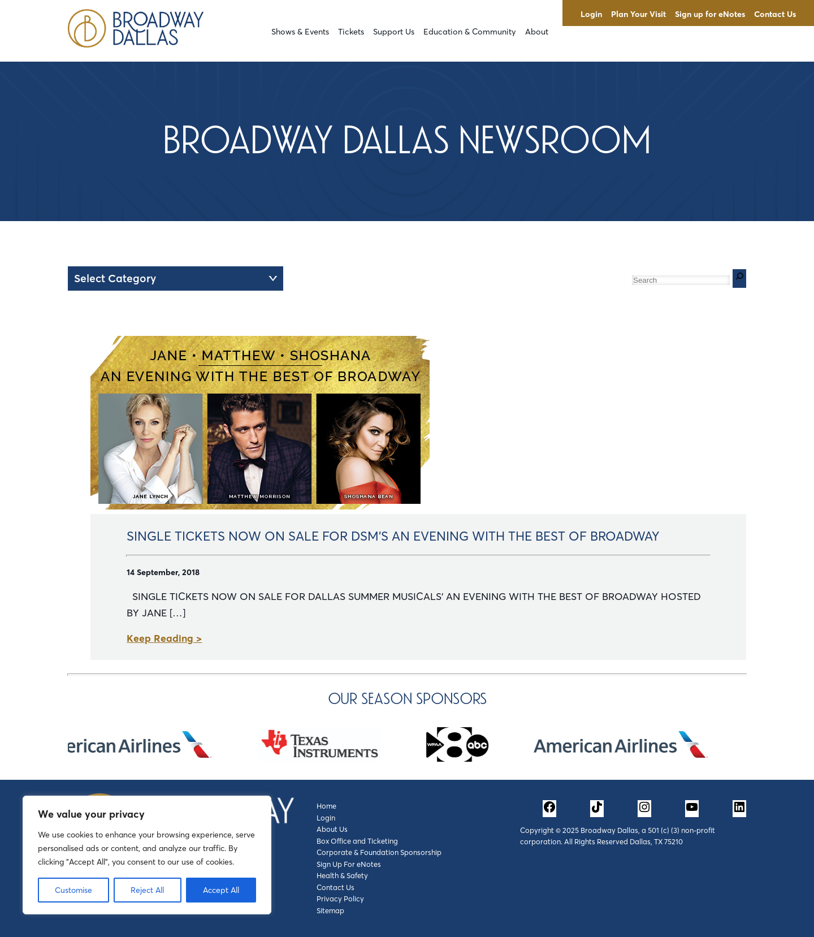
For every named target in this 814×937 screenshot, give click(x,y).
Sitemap (330, 910)
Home (326, 805)
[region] (147, 855)
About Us (332, 829)
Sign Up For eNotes (349, 864)
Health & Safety (342, 875)
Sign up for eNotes (710, 14)
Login (591, 14)
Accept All (221, 890)
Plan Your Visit (638, 14)
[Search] (739, 278)
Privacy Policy (340, 898)
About (536, 32)
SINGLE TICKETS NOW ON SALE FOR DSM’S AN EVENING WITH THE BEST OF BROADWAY (393, 536)
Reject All (147, 890)
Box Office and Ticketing (357, 840)
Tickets (351, 32)
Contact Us (775, 14)
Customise (73, 890)
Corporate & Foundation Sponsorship (379, 852)
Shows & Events (300, 32)
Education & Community (469, 32)
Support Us (393, 32)
